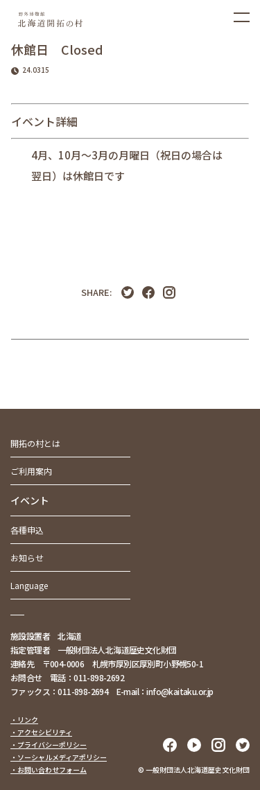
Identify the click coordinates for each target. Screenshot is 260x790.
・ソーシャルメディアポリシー (58, 757)
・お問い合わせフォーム (48, 769)
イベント (29, 500)
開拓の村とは (35, 443)
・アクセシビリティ (41, 732)
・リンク (24, 719)
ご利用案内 (31, 471)
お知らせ (27, 557)
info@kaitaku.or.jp (179, 691)
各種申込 (27, 530)
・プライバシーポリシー (48, 744)
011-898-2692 (98, 677)
